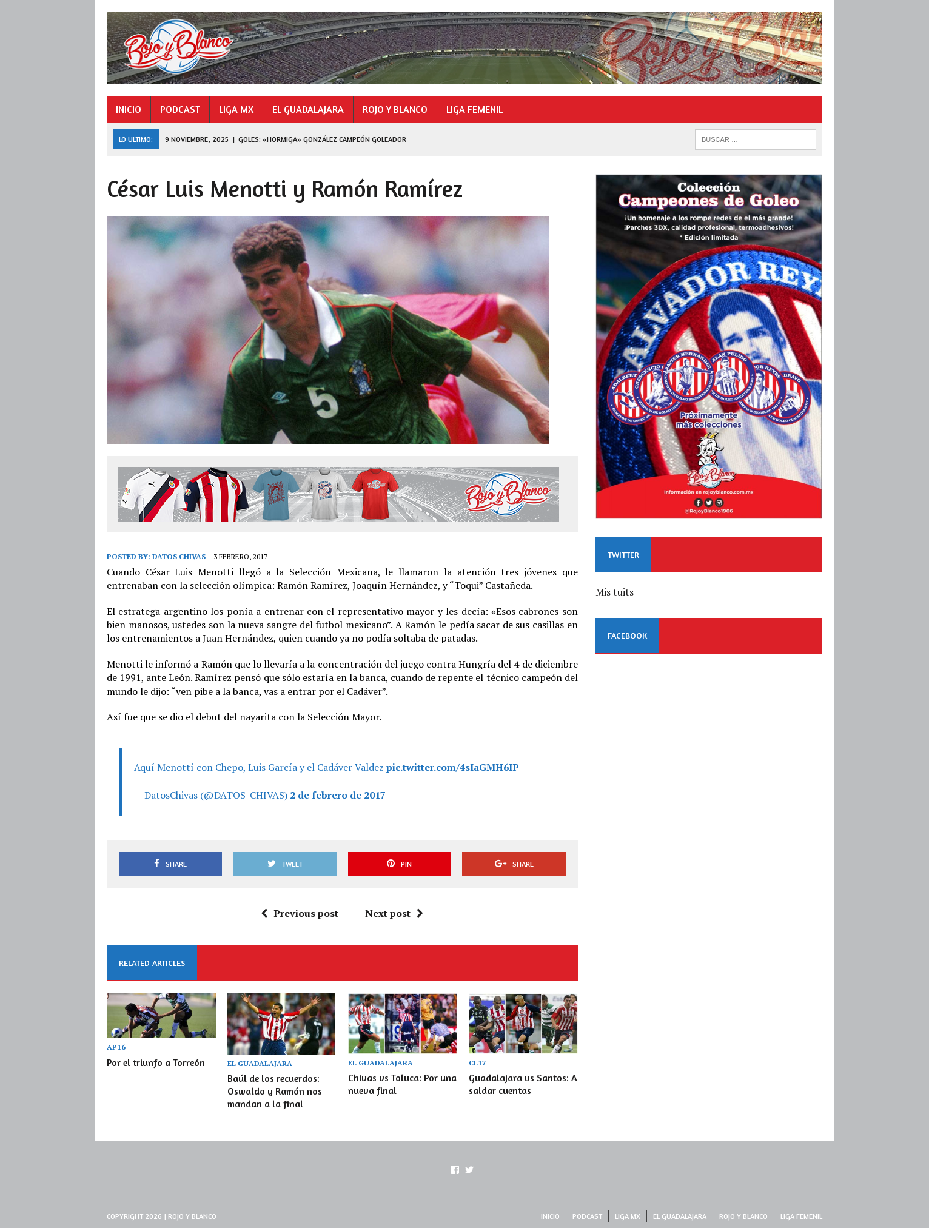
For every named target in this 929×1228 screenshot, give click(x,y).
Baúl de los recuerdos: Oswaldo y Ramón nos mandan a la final (274, 1091)
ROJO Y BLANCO (395, 109)
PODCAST (180, 109)
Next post (394, 913)
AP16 (116, 1047)
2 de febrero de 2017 (338, 795)
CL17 (477, 1062)
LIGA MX (236, 109)
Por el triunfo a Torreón (156, 1062)
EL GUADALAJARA (308, 109)
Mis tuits (614, 592)
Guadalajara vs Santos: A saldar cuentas (523, 1084)
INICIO (128, 109)
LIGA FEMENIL (474, 109)
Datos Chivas (179, 556)
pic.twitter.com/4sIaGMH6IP (452, 767)
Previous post (299, 913)
